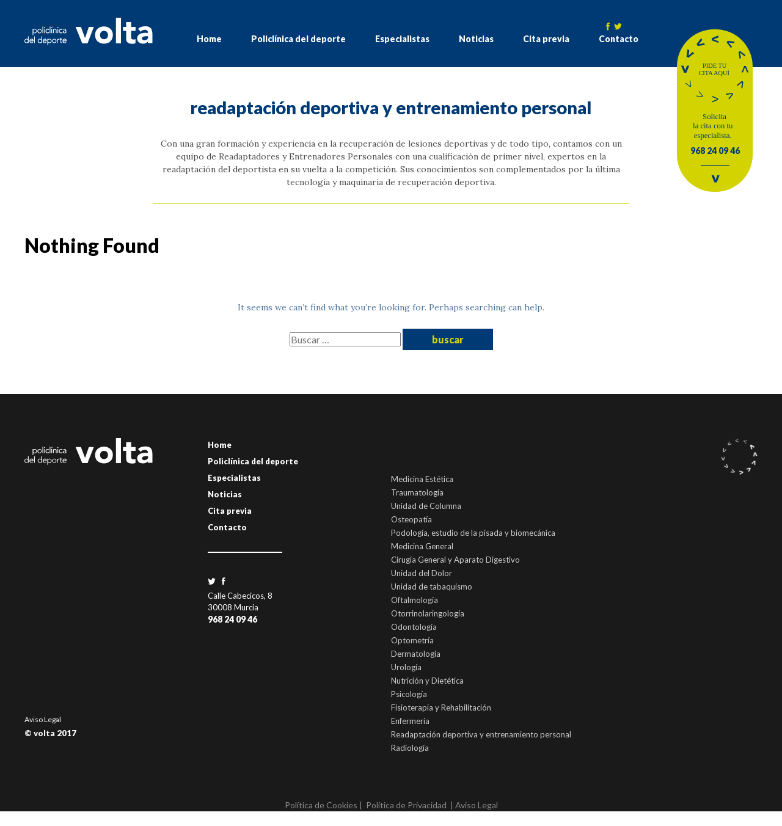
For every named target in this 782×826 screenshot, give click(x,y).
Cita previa (546, 39)
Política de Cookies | (323, 805)
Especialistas (402, 39)
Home (209, 39)
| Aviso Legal (474, 805)
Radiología (410, 748)
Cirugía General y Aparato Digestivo (455, 560)
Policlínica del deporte (298, 39)
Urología (406, 667)
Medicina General (422, 546)
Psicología (409, 694)
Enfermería (410, 721)
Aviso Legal (42, 719)
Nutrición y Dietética (427, 680)
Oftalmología (414, 600)
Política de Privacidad (406, 805)
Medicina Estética (422, 479)
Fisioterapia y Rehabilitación (441, 707)
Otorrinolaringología (427, 613)
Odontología (414, 627)
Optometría (412, 640)
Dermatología (415, 654)
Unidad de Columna (426, 506)
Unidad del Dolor (421, 573)
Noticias (476, 39)
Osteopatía (411, 519)
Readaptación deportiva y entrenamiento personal (481, 734)
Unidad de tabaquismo (431, 586)
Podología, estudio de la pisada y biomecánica (473, 533)
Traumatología (417, 492)
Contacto (618, 39)
